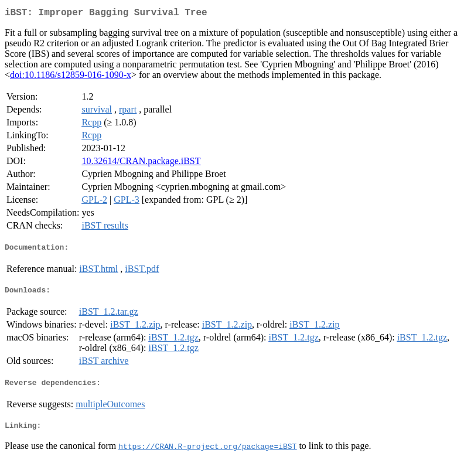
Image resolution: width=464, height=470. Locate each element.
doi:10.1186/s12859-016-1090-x (70, 77)
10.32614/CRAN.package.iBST (140, 163)
